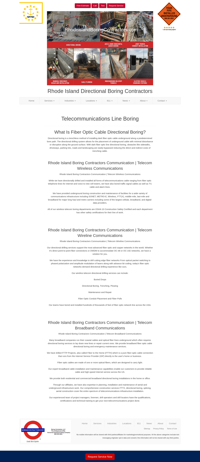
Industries (70, 100)
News (126, 100)
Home (31, 100)
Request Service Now (100, 456)
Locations (91, 100)
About (143, 100)
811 (110, 100)
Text (103, 6)
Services (49, 100)
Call (95, 6)
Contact (162, 100)
